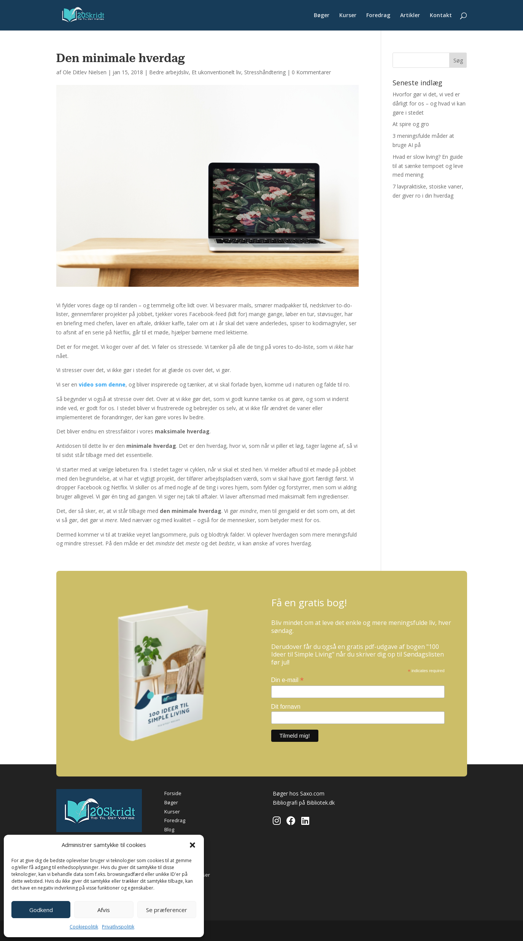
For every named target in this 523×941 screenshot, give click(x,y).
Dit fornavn (285, 706)
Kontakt (441, 16)
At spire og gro (411, 124)
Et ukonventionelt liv (216, 72)
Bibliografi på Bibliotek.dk (304, 802)
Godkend (41, 910)
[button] (192, 845)
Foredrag (378, 16)
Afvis (103, 910)
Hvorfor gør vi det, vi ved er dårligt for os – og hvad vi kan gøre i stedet (429, 103)
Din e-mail (287, 680)
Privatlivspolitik (118, 926)
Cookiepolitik (84, 926)
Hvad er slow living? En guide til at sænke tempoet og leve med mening (428, 166)
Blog (169, 829)
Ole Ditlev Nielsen (85, 72)
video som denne (102, 384)
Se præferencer (166, 910)
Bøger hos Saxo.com (298, 793)
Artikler (410, 16)
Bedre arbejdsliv (169, 72)
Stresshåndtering (265, 72)
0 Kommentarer (311, 72)
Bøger (321, 16)
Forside (172, 793)
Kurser (347, 16)
